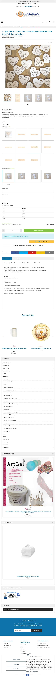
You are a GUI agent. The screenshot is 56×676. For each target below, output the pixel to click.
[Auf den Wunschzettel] (51, 43)
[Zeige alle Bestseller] (52, 454)
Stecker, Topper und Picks (9, 417)
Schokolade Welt (6, 371)
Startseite (24, 3)
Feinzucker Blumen (8, 393)
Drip (5, 384)
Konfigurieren (16, 664)
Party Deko (6, 409)
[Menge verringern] (3, 230)
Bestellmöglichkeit (42, 643)
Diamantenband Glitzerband (10, 382)
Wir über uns (6, 643)
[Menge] (12, 230)
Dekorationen (10, 112)
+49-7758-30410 (28, 6)
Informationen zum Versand (44, 648)
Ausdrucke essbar (6, 363)
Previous (2, 337)
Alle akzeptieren (16, 659)
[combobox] (28, 124)
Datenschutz (35, 671)
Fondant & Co (6, 368)
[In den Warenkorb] (39, 230)
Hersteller (36, 3)
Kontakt (30, 3)
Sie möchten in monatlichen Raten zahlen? (28, 245)
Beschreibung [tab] (7, 259)
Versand (11, 205)
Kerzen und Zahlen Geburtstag (10, 404)
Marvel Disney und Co (8, 406)
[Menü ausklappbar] (2, 22)
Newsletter (6, 648)
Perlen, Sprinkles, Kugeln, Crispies (11, 412)
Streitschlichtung (7, 645)
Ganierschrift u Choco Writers (10, 398)
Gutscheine (5, 445)
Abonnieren (36, 630)
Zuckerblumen (6, 447)
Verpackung (5, 442)
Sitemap (22, 649)
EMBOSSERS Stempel (8, 387)
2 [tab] (28, 104)
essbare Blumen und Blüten (10, 390)
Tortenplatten (6, 439)
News (19, 3)
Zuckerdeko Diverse (8, 426)
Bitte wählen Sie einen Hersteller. (11, 609)
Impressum (28, 671)
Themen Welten (6, 365)
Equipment (5, 437)
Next (53, 337)
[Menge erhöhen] (21, 230)
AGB (21, 647)
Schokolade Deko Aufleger (9, 415)
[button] (43, 22)
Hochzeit (6, 401)
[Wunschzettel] (50, 22)
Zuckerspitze (7, 431)
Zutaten (4, 373)
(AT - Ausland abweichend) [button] (16, 224)
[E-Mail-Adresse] (22, 630)
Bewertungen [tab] (16, 259)
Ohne (9, 184)
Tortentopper (7, 423)
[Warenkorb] (53, 22)
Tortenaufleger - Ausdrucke (10, 420)
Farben (4, 434)
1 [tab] (27, 104)
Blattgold (6, 379)
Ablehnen (16, 668)
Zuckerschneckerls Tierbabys (10, 428)
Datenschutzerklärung (37, 624)
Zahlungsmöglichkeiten (43, 645)
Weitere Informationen (38, 245)
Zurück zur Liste (4, 27)
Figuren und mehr (8, 395)
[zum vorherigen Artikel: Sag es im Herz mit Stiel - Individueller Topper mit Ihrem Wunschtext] (50, 27)
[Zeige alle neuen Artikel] (52, 522)
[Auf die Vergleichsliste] (49, 43)
